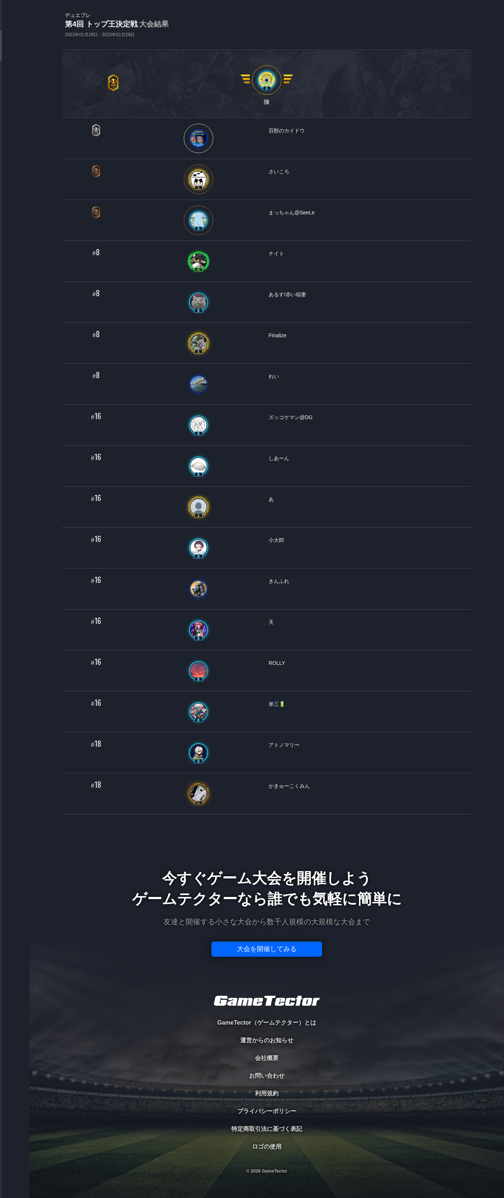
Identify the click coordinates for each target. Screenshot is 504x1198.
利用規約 (267, 1093)
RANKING (14, 143)
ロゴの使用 (267, 1146)
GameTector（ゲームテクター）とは (266, 1022)
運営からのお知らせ (266, 1040)
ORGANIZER (15, 112)
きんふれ (279, 581)
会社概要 (267, 1058)
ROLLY (277, 663)
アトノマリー (284, 745)
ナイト (276, 253)
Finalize (277, 335)
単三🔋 (277, 704)
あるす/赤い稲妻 (287, 294)
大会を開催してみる (267, 949)
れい (274, 376)
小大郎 (276, 540)
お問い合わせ (266, 1076)
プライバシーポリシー (266, 1111)
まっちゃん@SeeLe (292, 212)
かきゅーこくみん (289, 786)
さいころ (279, 172)
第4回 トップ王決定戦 (117, 24)
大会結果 (154, 24)
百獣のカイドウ (287, 131)
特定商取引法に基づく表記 (266, 1129)
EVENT (14, 173)
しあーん (279, 458)
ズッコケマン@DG (291, 417)
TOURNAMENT (14, 52)
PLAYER (14, 82)
